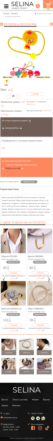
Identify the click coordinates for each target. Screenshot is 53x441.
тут (3, 148)
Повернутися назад (44, 13)
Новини (35, 400)
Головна (6, 13)
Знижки (4, 405)
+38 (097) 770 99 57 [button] (19, 8)
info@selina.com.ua (10, 418)
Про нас (4, 400)
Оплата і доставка (20, 400)
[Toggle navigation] (6, 6)
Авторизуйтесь (12, 128)
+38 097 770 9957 (37, 414)
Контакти (16, 405)
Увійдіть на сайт (12, 168)
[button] (4, 279)
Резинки (14, 13)
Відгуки (46, 400)
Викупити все (29, 182)
